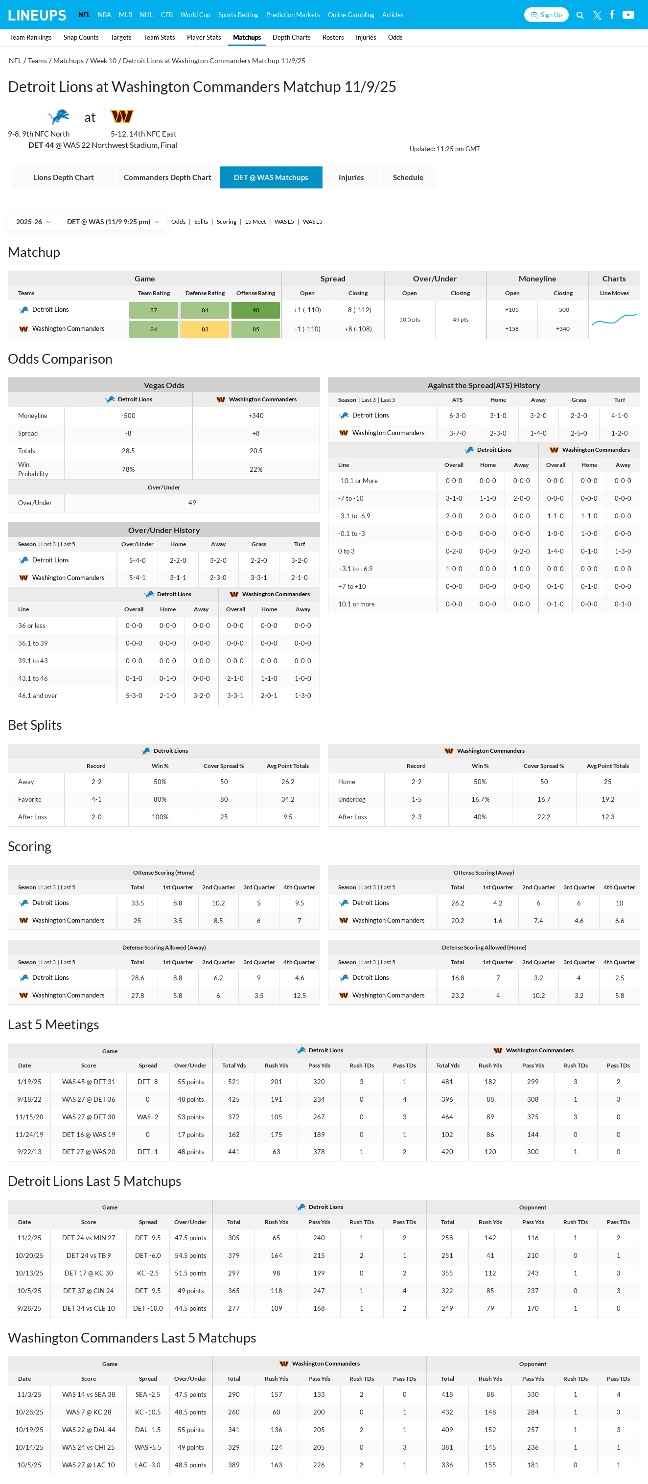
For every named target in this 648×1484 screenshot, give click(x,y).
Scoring (227, 221)
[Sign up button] (546, 14)
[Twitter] (597, 14)
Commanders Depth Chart (167, 177)
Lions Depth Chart (63, 177)
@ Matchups (271, 177)
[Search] (580, 15)
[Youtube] (628, 14)
